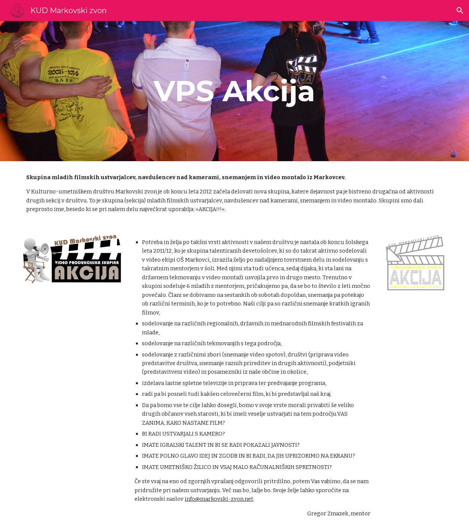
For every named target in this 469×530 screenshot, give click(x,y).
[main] (234, 91)
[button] (460, 10)
